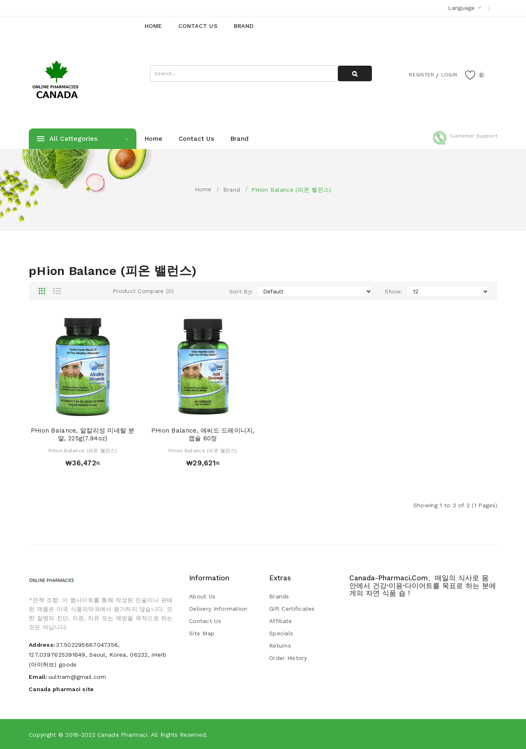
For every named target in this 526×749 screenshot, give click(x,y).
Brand (231, 189)
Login (446, 74)
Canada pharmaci (122, 734)
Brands (279, 596)
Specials (281, 633)
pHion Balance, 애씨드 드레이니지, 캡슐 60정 (203, 434)
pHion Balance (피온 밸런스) (291, 189)
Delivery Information (218, 608)
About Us (202, 596)
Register (415, 74)
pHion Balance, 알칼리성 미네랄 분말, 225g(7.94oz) (83, 434)
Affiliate (280, 621)
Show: (393, 291)
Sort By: (241, 291)
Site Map (202, 633)
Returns (280, 645)
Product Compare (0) (143, 291)
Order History (288, 658)
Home (203, 189)
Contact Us (205, 621)
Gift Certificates (292, 608)
